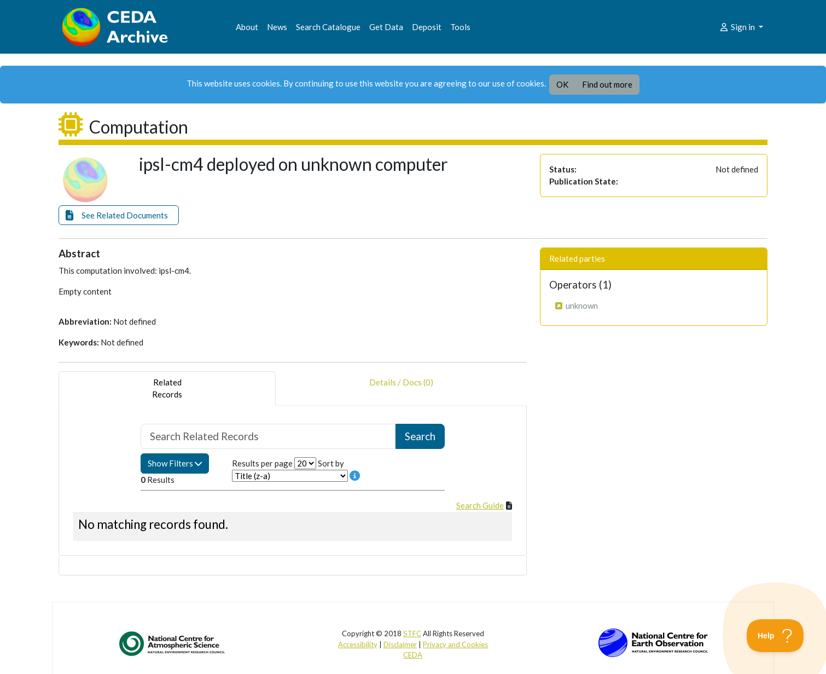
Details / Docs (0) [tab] (401, 388)
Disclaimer (400, 644)
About (247, 27)
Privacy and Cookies (455, 644)
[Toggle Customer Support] (775, 635)
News (277, 27)
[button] (119, 215)
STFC (412, 633)
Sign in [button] (738, 27)
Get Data (386, 27)
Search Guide (480, 505)
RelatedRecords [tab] (167, 388)
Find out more (607, 84)
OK (562, 84)
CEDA (412, 654)
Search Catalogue (328, 27)
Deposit (426, 27)
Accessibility (357, 644)
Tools (460, 27)
